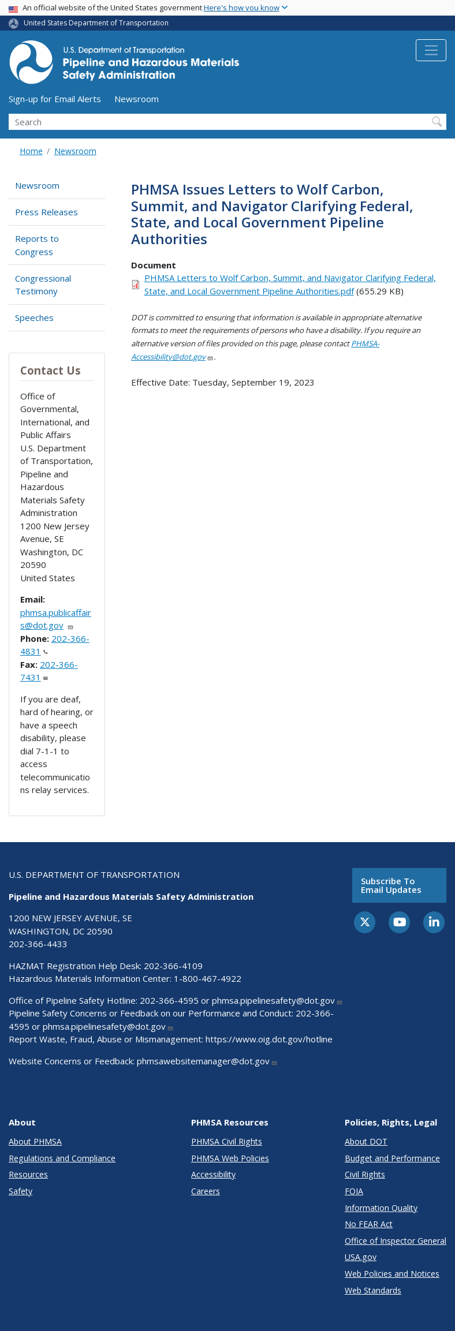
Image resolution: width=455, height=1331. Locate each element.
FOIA (354, 1191)
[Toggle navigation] (431, 50)
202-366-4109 (173, 965)
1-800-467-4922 (207, 978)
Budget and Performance (392, 1158)
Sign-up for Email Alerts (55, 98)
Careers (205, 1191)
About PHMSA (35, 1141)
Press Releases (46, 212)
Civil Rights (365, 1174)
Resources (28, 1174)
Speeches (34, 317)
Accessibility (213, 1174)
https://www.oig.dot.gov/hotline (269, 1039)
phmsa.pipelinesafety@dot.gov (277, 1000)
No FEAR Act (369, 1223)
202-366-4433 (38, 943)
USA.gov (360, 1256)
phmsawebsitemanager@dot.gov (207, 1061)
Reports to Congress (37, 245)
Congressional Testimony (43, 284)
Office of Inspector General (395, 1240)
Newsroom (136, 98)
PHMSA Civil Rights (226, 1141)
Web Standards (373, 1290)
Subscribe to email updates (391, 885)
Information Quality (381, 1207)
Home (31, 150)
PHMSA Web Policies (230, 1158)
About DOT (366, 1141)
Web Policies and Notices (392, 1273)
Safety (20, 1191)
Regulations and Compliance (62, 1158)
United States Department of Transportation (96, 23)
